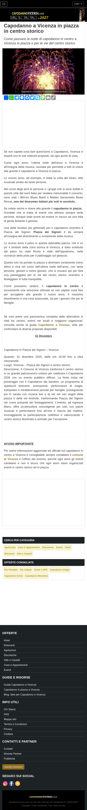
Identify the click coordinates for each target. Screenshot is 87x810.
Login (78, 3)
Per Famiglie (11, 570)
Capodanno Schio (13, 576)
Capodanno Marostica (36, 576)
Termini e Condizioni (15, 724)
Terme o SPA (41, 570)
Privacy (8, 729)
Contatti (8, 748)
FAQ (6, 714)
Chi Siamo (10, 709)
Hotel (67, 547)
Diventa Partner (13, 753)
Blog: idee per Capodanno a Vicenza (24, 694)
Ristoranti (9, 554)
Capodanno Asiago (59, 570)
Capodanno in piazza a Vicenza (22, 689)
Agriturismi (10, 547)
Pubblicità (9, 758)
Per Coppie (26, 570)
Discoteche (48, 547)
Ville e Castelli (24, 554)
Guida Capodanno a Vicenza (20, 684)
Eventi (59, 547)
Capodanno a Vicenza (53, 324)
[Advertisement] (43, 122)
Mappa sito (10, 719)
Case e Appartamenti (29, 547)
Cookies (8, 734)
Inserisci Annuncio (13, 767)
